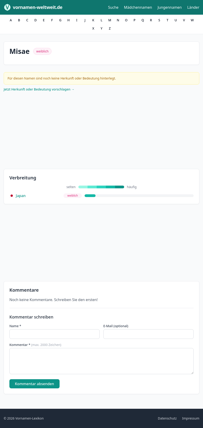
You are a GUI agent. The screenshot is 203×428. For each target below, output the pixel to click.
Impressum (190, 418)
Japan (17, 195)
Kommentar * (35, 345)
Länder (193, 7)
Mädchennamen (138, 7)
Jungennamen (170, 7)
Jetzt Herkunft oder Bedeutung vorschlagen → (39, 89)
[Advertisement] (101, 131)
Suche (113, 7)
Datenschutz (167, 418)
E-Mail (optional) (115, 326)
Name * (15, 326)
